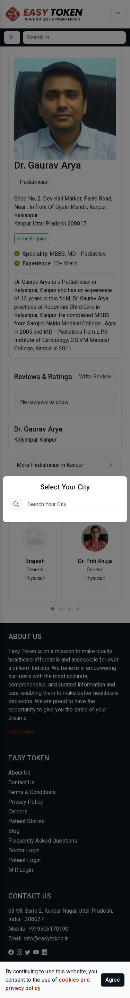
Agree (112, 979)
